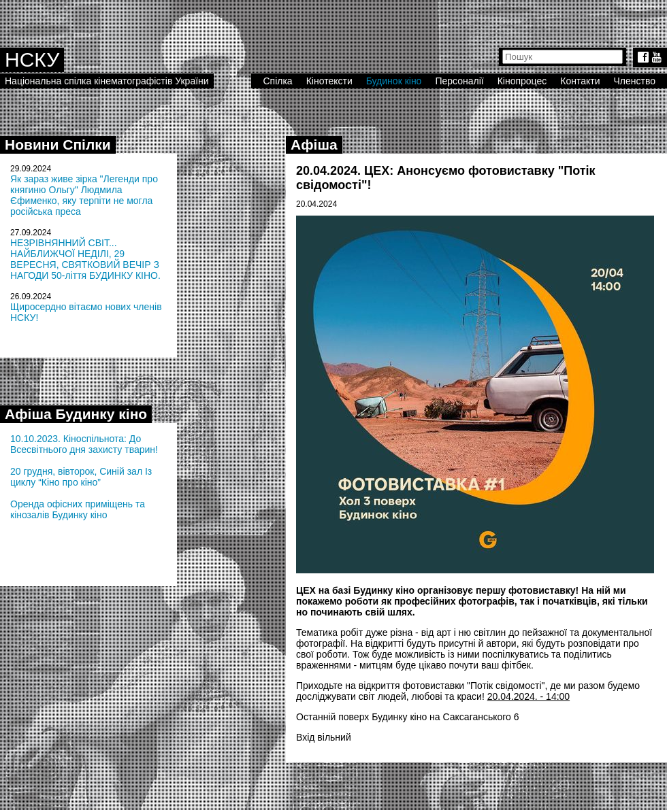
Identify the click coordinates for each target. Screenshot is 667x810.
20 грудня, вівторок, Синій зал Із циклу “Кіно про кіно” (81, 477)
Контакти (580, 80)
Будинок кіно (394, 80)
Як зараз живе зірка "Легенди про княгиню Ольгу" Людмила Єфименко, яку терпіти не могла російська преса (84, 195)
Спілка (277, 80)
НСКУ (32, 59)
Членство (635, 80)
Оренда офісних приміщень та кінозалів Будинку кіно (77, 509)
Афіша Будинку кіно (76, 414)
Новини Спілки (58, 144)
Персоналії (459, 80)
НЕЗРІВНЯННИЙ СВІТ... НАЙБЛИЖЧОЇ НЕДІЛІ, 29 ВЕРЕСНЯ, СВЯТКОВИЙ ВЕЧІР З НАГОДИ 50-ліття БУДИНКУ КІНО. (85, 259)
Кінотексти (329, 80)
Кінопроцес (522, 80)
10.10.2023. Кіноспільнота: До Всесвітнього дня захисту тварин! (84, 444)
